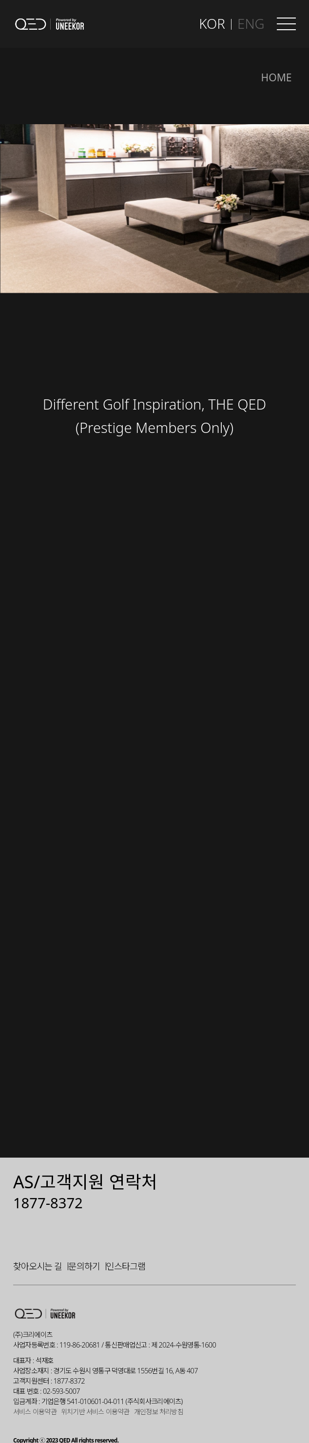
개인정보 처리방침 (158, 1388)
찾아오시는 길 (37, 1243)
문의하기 (83, 1243)
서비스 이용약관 (35, 1388)
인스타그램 (125, 1243)
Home (276, 77)
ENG (250, 23)
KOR (212, 23)
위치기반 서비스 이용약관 (95, 1388)
